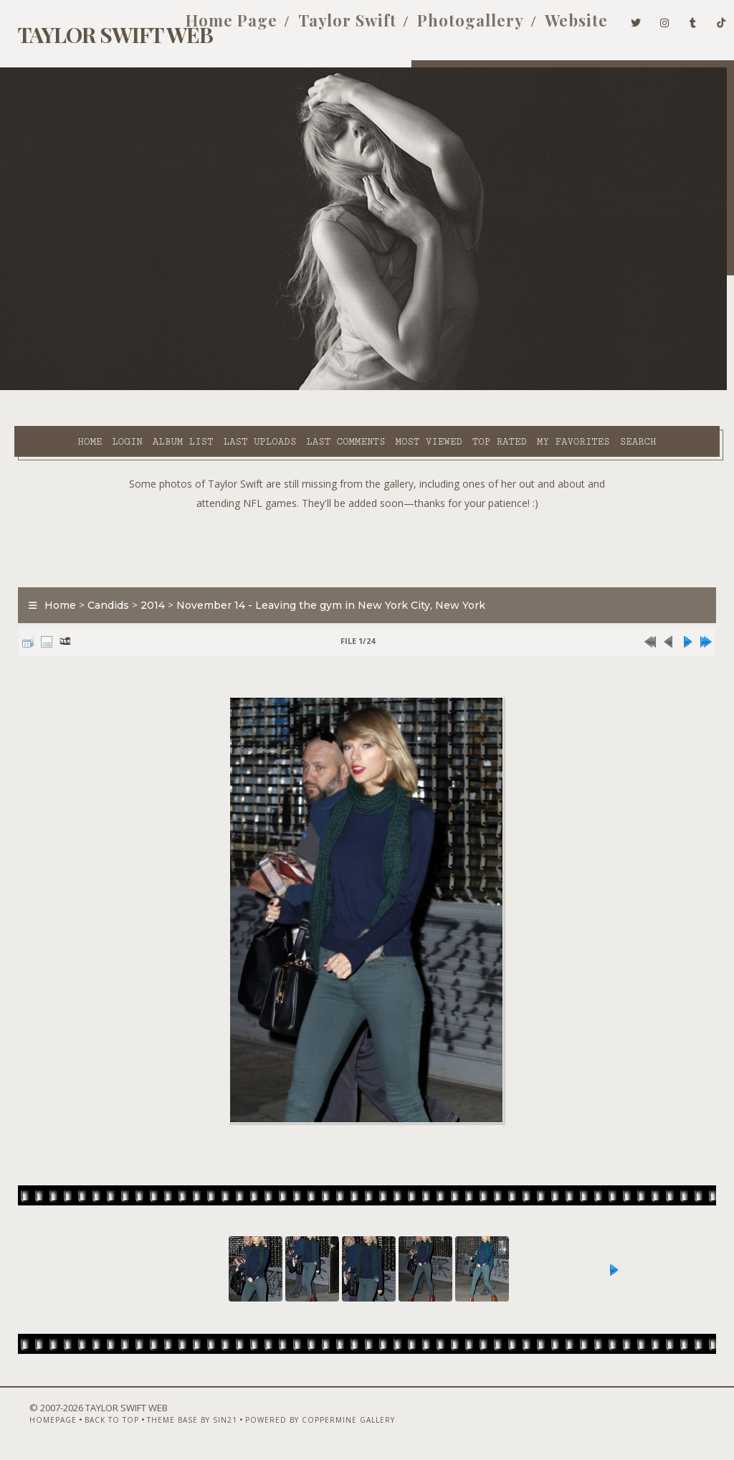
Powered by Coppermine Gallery (298, 1422)
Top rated (457, 388)
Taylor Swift (326, 27)
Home (48, 388)
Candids (101, 585)
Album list (141, 388)
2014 (145, 585)
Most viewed (386, 388)
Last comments (303, 388)
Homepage (30, 1422)
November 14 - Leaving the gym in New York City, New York (323, 585)
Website (554, 27)
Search (300, 404)
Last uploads (217, 388)
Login (85, 388)
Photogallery (449, 27)
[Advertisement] (367, 525)
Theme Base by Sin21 (170, 1422)
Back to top (89, 1422)
